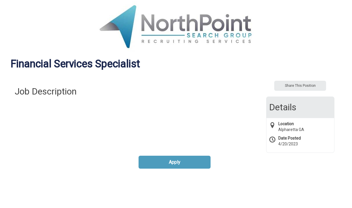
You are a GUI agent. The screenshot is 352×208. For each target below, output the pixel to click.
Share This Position (300, 86)
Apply (174, 162)
